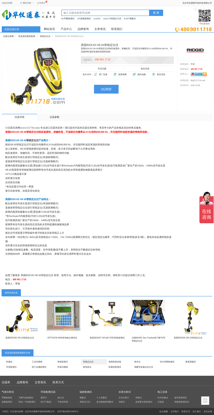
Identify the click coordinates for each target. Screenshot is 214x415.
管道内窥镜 (62, 367)
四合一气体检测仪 (27, 402)
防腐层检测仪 (115, 367)
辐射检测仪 (86, 392)
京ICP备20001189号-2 (67, 411)
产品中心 (66, 29)
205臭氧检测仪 (84, 18)
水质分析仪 (125, 392)
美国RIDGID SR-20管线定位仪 (19, 338)
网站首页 (49, 29)
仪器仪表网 (7, 3)
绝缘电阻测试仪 (181, 402)
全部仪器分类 (11, 29)
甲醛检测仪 (7, 397)
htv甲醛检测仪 (68, 18)
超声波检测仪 (180, 397)
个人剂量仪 (101, 397)
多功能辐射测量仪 (104, 402)
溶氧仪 (138, 397)
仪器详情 (19, 117)
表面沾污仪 (85, 402)
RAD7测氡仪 (130, 18)
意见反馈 (208, 411)
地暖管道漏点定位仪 (143, 367)
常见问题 (102, 68)
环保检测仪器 (48, 392)
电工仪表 (162, 392)
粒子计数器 (46, 402)
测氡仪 (83, 397)
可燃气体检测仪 (26, 397)
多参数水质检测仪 (143, 402)
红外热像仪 (163, 397)
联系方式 (58, 382)
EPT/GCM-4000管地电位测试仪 (62, 338)
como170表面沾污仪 (112, 18)
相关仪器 (145, 68)
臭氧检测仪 (7, 402)
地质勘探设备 (115, 362)
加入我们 (197, 411)
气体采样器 (63, 402)
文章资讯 (100, 29)
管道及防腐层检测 (26, 36)
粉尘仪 (61, 397)
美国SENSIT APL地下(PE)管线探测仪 (107, 338)
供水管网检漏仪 (167, 362)
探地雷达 (87, 367)
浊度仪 (122, 402)
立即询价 (193, 29)
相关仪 (137, 362)
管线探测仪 (62, 362)
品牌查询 (83, 29)
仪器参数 (54, 117)
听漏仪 (9, 362)
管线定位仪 (45, 36)
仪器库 (6, 382)
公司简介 (41, 2)
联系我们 (116, 29)
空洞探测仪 (11, 367)
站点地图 (163, 411)
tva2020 (96, 18)
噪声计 (44, 397)
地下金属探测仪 (39, 367)
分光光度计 (124, 397)
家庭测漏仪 (190, 362)
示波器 (161, 402)
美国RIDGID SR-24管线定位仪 (188, 338)
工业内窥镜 (37, 362)
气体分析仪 (8, 392)
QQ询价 (106, 89)
